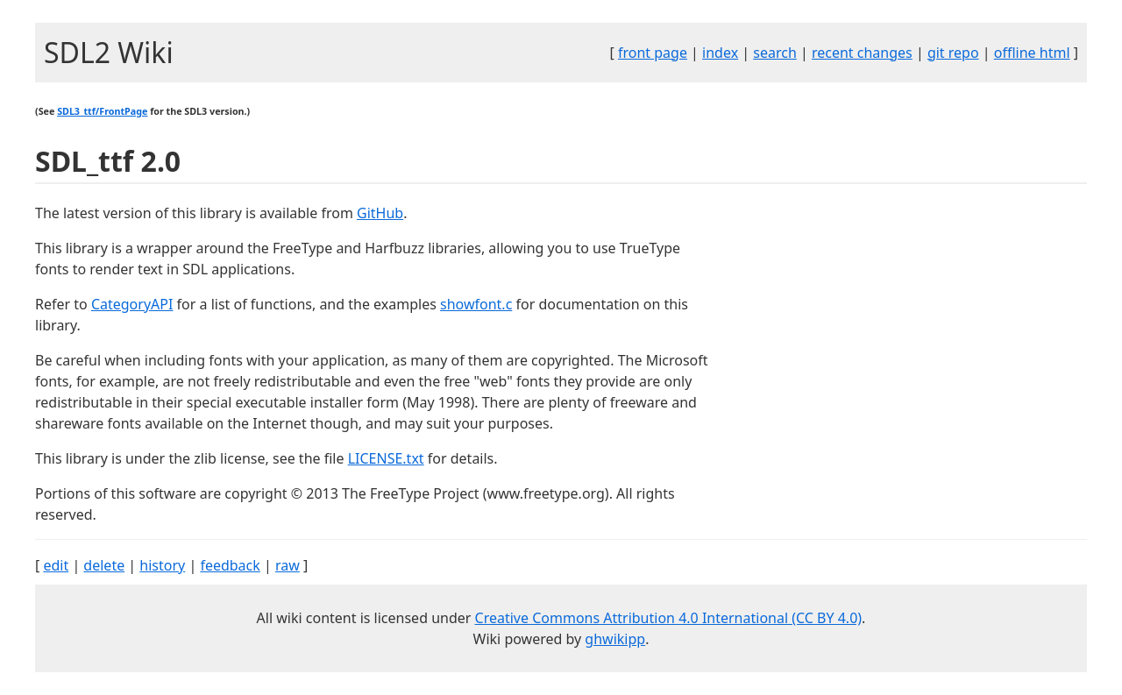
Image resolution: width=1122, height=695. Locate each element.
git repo (953, 52)
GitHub (380, 213)
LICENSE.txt (386, 458)
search (775, 52)
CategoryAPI (132, 304)
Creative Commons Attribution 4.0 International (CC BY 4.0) (669, 618)
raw (287, 565)
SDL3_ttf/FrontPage (102, 111)
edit (55, 565)
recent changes (862, 52)
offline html (1032, 52)
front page (652, 52)
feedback (229, 565)
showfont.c (476, 304)
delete (103, 565)
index (720, 52)
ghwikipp (615, 639)
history (162, 565)
